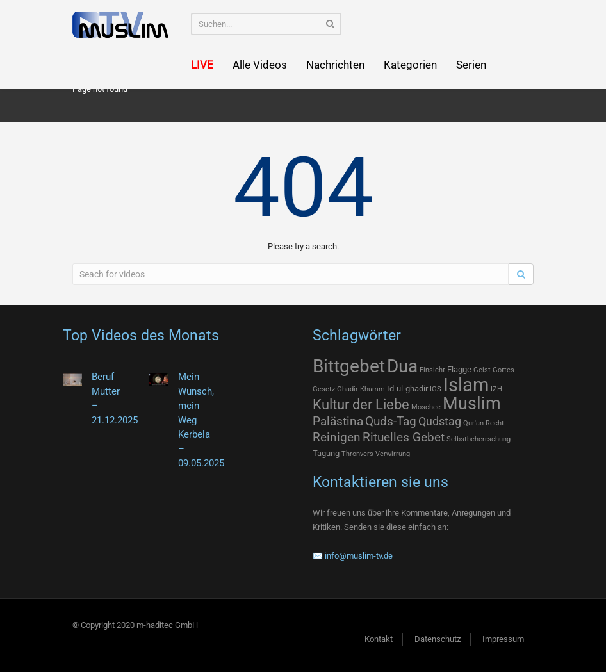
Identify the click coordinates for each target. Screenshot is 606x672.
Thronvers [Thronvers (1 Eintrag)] (357, 454)
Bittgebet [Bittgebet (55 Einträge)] (349, 366)
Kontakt (378, 639)
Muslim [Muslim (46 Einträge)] (472, 403)
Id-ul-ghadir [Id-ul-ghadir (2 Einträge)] (407, 388)
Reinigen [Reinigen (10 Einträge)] (337, 437)
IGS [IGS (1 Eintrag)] (435, 389)
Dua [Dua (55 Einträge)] (402, 366)
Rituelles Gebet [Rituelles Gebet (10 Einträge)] (404, 437)
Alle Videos (260, 64)
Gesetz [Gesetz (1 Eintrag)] (324, 389)
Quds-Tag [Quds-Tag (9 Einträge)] (390, 421)
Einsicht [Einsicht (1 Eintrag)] (432, 370)
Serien (471, 64)
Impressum (503, 639)
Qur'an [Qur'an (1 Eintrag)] (473, 423)
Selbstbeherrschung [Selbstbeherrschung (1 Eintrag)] (478, 439)
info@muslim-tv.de (359, 556)
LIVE (202, 64)
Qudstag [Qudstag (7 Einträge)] (439, 421)
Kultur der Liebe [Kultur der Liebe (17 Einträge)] (361, 405)
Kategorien (410, 64)
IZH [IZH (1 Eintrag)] (496, 389)
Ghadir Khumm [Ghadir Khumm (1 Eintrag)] (361, 389)
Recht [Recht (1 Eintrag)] (495, 423)
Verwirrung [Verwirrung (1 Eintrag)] (392, 454)
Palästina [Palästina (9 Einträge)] (338, 421)
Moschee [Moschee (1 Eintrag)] (426, 407)
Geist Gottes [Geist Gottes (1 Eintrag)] (493, 370)
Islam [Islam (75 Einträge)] (466, 385)
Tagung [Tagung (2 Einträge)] (326, 453)
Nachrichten (335, 64)
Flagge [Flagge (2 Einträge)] (459, 369)
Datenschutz (437, 639)
